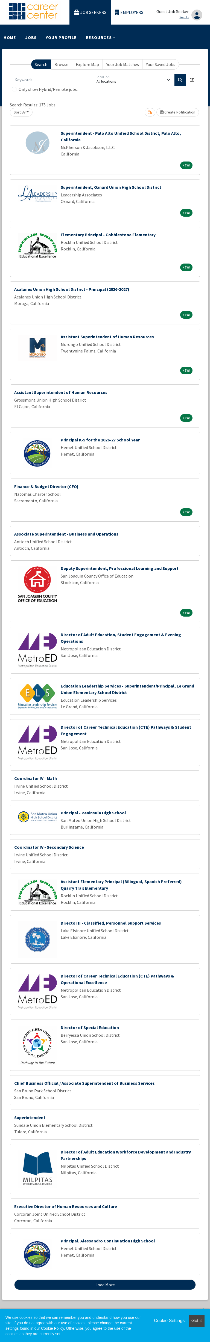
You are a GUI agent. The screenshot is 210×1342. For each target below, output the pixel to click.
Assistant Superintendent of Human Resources (107, 336)
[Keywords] (52, 80)
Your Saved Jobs (160, 64)
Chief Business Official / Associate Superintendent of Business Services (84, 1083)
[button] (192, 80)
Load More (105, 1284)
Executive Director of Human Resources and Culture (65, 1206)
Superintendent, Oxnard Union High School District (111, 187)
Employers (129, 12)
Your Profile (61, 37)
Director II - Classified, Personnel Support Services (111, 923)
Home (10, 37)
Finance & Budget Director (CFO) (46, 486)
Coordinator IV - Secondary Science (49, 847)
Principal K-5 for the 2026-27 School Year (100, 440)
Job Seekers (90, 12)
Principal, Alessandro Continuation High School (108, 1241)
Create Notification (177, 112)
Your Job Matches (122, 64)
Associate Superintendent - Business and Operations (66, 534)
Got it (196, 1320)
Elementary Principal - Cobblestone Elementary (108, 234)
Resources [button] (99, 37)
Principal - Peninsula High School (93, 812)
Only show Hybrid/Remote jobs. (48, 89)
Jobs (31, 37)
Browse (61, 64)
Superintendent (29, 1117)
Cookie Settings (169, 1320)
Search (41, 64)
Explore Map (87, 64)
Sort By (20, 112)
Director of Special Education (90, 1027)
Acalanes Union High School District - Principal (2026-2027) (71, 289)
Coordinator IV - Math (35, 778)
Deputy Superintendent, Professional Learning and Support (120, 568)
